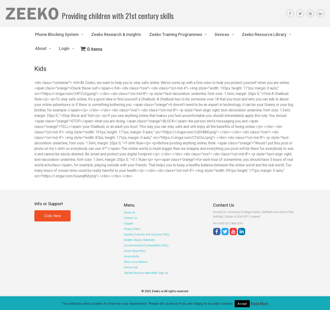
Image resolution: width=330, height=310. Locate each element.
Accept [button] (242, 303)
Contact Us (130, 218)
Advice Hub (131, 267)
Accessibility (131, 256)
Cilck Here (52, 216)
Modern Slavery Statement (139, 240)
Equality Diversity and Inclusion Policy (147, 234)
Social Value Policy (135, 251)
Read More (259, 304)
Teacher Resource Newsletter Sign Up (146, 273)
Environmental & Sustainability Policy (146, 245)
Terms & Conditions (136, 262)
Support (128, 223)
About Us (129, 212)
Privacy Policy (132, 229)
